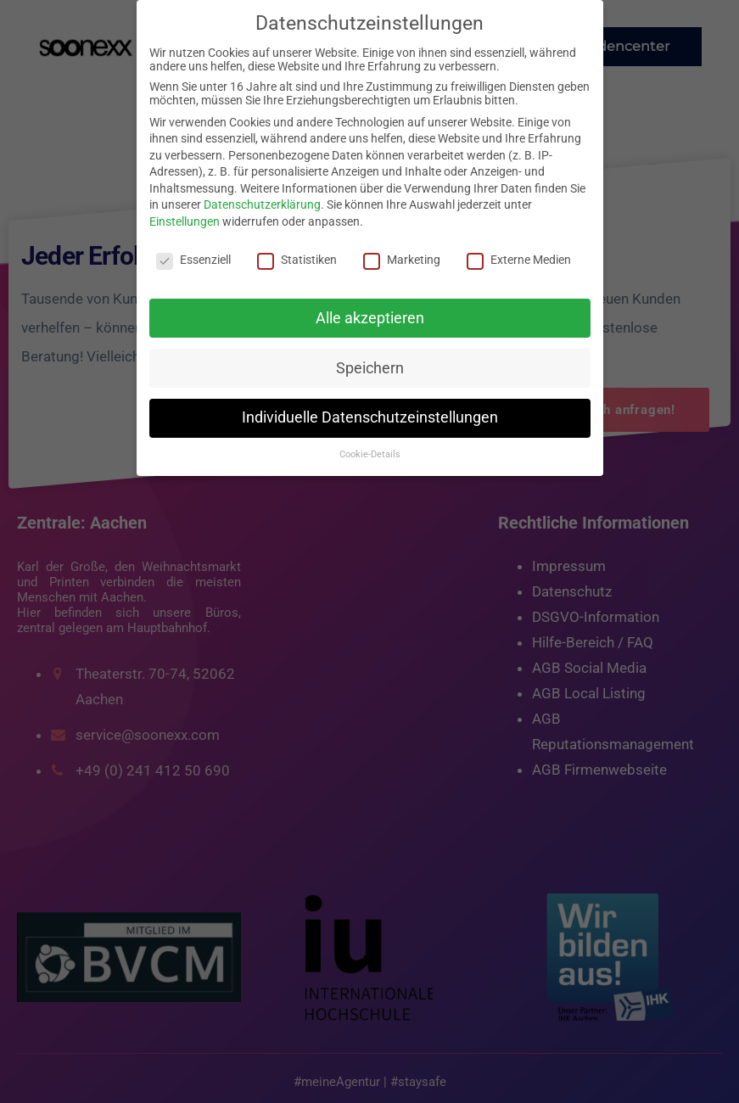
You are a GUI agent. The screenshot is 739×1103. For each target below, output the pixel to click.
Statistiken (297, 259)
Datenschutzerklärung (262, 204)
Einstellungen (184, 221)
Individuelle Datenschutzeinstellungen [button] (370, 417)
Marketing (401, 259)
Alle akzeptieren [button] (370, 318)
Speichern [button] (370, 368)
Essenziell (193, 259)
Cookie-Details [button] (369, 454)
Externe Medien (519, 259)
